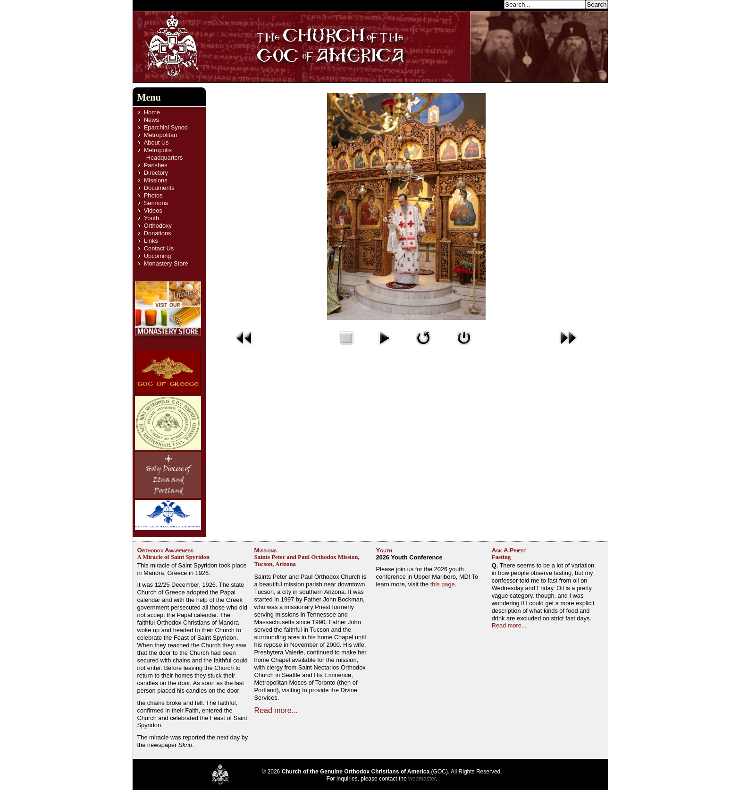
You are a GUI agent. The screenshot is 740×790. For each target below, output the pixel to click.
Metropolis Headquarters (163, 153)
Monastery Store (166, 263)
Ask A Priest (509, 550)
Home (152, 112)
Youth (151, 218)
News (151, 119)
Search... (489, 4)
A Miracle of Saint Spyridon (173, 557)
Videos (153, 210)
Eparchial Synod (166, 127)
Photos (153, 195)
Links (151, 240)
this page (442, 584)
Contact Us (159, 248)
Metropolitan (160, 134)
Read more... (276, 710)
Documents (159, 187)
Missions (156, 180)
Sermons (156, 202)
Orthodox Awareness (165, 550)
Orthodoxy (158, 225)
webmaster (422, 778)
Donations (157, 233)
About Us (156, 142)
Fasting (501, 557)
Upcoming (157, 255)
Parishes (156, 165)
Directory (156, 172)
